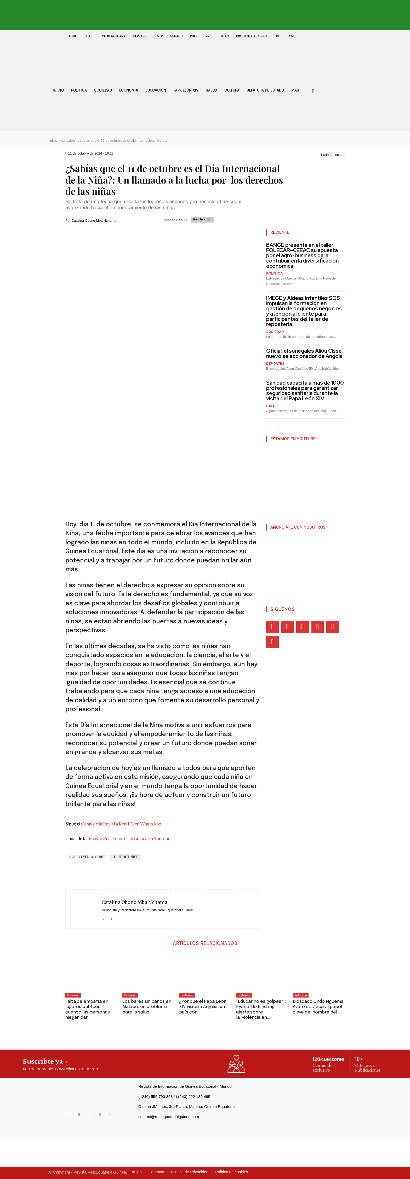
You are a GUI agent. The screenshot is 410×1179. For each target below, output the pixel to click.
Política (274, 273)
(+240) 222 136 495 (193, 1096)
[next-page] (278, 426)
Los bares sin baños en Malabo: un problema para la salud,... (146, 1007)
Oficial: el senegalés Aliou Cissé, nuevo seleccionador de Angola (304, 354)
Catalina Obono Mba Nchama (93, 221)
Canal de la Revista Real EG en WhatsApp (121, 824)
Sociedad (275, 332)
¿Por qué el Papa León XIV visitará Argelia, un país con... (202, 1007)
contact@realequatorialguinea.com (168, 1116)
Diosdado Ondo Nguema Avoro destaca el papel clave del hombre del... (318, 1007)
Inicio (53, 140)
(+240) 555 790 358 (155, 1096)
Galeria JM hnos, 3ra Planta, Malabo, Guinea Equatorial (187, 1106)
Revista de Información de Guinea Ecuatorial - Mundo (185, 1086)
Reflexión (68, 140)
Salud (272, 406)
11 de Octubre (125, 857)
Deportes (275, 364)
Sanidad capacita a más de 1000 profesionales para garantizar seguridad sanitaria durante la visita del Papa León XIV (305, 390)
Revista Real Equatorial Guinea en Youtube (128, 838)
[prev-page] (269, 426)
